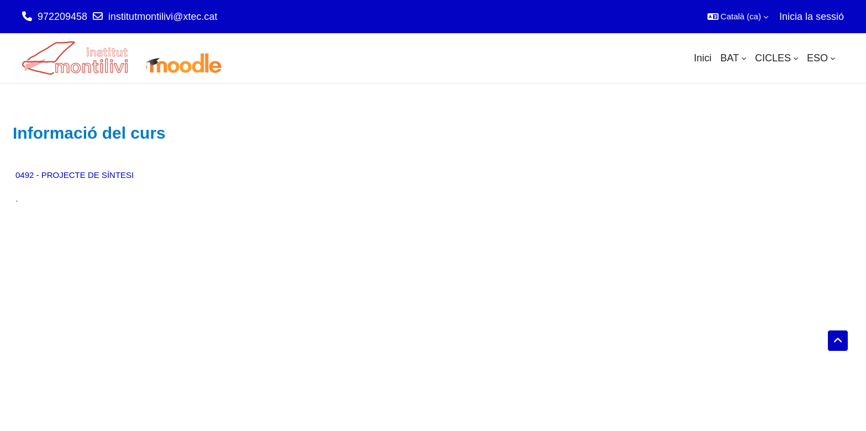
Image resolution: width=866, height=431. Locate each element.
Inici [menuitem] (702, 58)
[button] (738, 16)
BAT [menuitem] (729, 58)
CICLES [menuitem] (773, 58)
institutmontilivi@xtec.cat (162, 16)
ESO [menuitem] (817, 58)
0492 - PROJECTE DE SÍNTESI (74, 175)
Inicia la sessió (811, 16)
